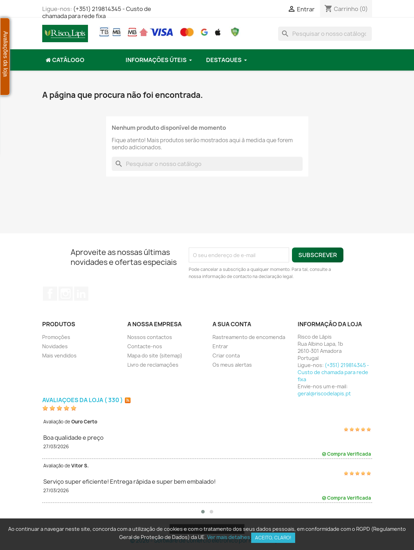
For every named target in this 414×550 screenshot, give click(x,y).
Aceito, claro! (273, 537)
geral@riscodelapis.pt (324, 393)
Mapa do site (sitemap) (154, 355)
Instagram (66, 294)
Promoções (56, 337)
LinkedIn (81, 294)
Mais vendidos (59, 355)
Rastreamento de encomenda (248, 337)
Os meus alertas (232, 364)
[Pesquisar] (325, 34)
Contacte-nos (144, 346)
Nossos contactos (149, 337)
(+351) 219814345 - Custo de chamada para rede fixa (96, 12)
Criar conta (226, 355)
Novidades (55, 346)
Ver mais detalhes (228, 537)
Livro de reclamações (152, 364)
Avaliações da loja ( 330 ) (82, 400)
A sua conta (231, 324)
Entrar (220, 346)
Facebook (50, 294)
